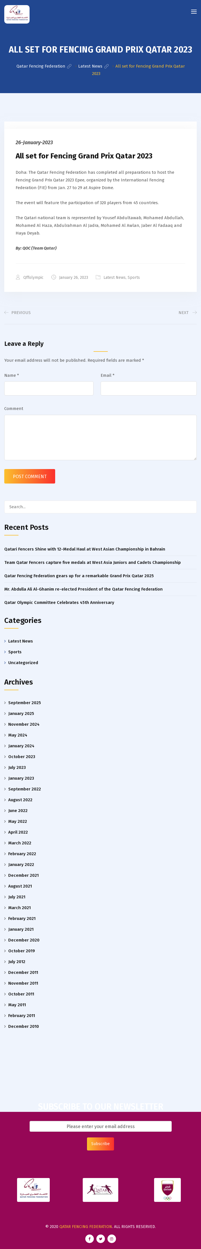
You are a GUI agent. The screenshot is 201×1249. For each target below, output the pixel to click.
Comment (13, 408)
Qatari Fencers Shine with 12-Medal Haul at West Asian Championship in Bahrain (84, 549)
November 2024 (24, 724)
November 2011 (23, 983)
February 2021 (22, 918)
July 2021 (16, 896)
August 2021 (20, 886)
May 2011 (17, 1004)
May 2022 (17, 821)
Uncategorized (23, 662)
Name (11, 375)
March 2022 (19, 843)
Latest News (115, 277)
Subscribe (100, 1143)
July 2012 (16, 961)
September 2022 (24, 789)
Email (108, 375)
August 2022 (20, 799)
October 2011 (21, 994)
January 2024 (21, 745)
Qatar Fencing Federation (85, 1226)
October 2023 (21, 756)
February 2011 (21, 1015)
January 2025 (21, 713)
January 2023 (21, 778)
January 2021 (21, 929)
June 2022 (18, 810)
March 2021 (19, 907)
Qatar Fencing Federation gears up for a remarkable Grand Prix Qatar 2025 (79, 575)
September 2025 (24, 702)
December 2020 (24, 940)
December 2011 (23, 972)
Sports (134, 277)
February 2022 (22, 853)
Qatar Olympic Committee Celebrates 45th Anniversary (59, 602)
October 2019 (21, 950)
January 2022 (21, 864)
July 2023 (17, 767)
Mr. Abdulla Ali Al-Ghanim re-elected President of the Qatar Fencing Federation (83, 589)
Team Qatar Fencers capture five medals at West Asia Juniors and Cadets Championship (92, 562)
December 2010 (23, 1026)
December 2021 (23, 875)
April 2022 (18, 832)
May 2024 (17, 735)
